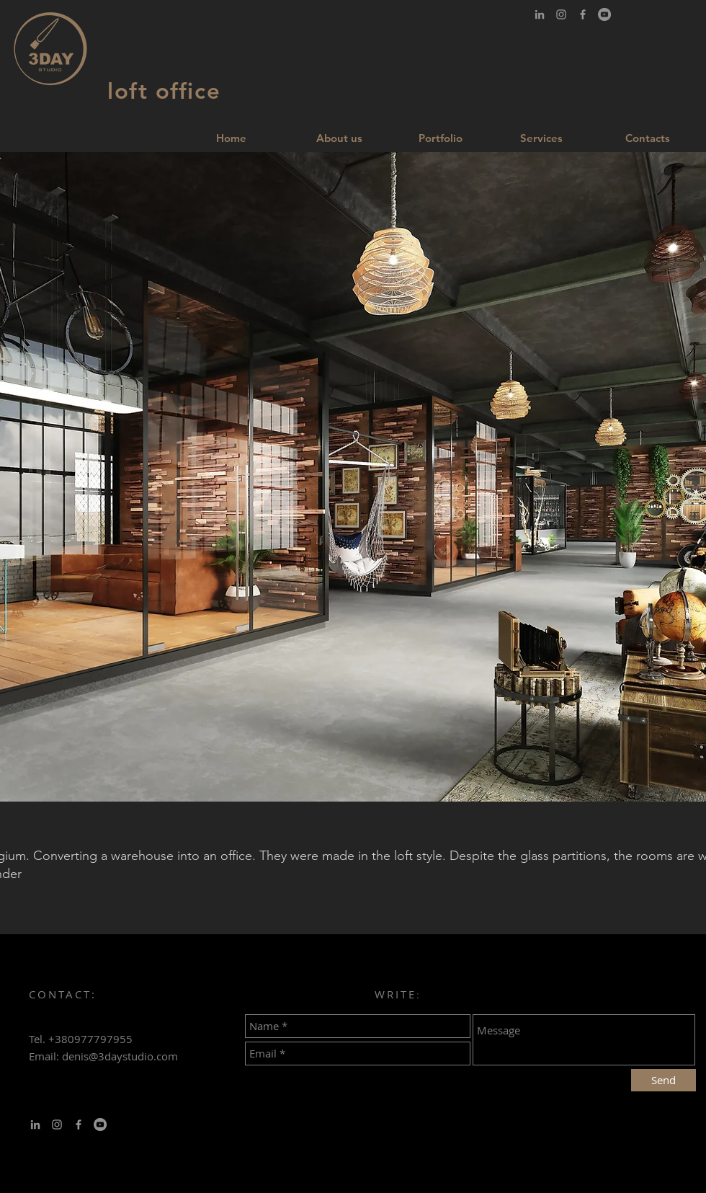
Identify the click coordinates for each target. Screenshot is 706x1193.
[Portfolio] (440, 137)
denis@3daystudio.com (120, 1056)
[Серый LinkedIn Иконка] (539, 14)
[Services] (541, 137)
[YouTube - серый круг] (604, 14)
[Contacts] (647, 137)
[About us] (339, 137)
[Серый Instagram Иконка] (561, 14)
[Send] (663, 1080)
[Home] (231, 137)
